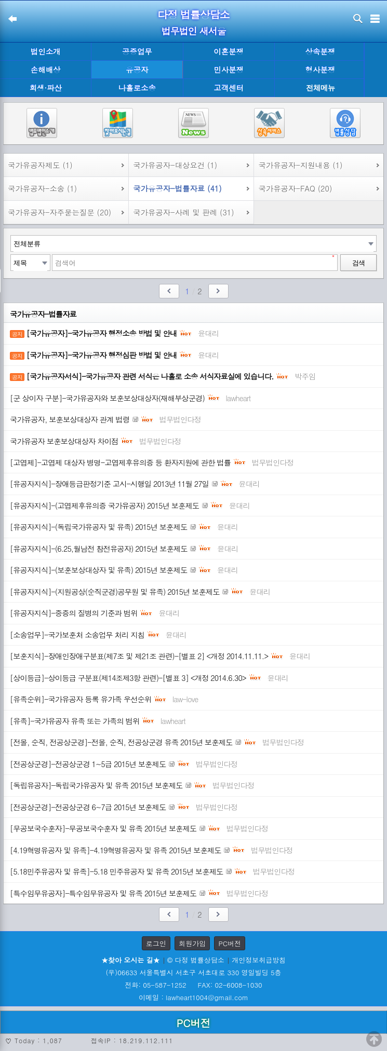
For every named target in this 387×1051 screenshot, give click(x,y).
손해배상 (46, 69)
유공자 (137, 69)
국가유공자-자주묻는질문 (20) (59, 212)
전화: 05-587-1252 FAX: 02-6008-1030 (193, 985)
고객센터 (228, 88)
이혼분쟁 (228, 51)
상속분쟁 (320, 51)
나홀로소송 (137, 88)
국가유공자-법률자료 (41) (177, 188)
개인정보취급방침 (259, 960)
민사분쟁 (228, 69)
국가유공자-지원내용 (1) (300, 165)
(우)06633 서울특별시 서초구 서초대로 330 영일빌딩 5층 (193, 972)
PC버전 (229, 943)
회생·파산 (45, 88)
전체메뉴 (320, 88)
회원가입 (192, 943)
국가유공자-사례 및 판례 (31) (183, 212)
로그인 (156, 943)
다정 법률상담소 (193, 14)
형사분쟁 (320, 69)
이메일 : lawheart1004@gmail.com (193, 997)
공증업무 (137, 51)
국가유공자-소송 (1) (42, 188)
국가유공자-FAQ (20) (295, 188)
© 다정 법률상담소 (195, 960)
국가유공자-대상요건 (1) (175, 165)
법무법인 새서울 (193, 30)
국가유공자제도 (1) (40, 165)
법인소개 (46, 51)
